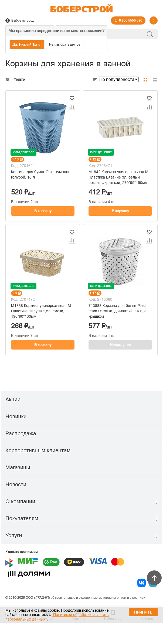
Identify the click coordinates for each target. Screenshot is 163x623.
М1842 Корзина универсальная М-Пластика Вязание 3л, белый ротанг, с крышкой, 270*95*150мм (119, 177)
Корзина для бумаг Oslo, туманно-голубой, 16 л (41, 174)
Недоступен (120, 345)
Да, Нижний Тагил (27, 45)
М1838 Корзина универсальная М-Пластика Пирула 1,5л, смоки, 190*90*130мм (41, 311)
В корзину (43, 211)
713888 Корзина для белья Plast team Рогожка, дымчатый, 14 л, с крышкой (117, 311)
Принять (143, 612)
